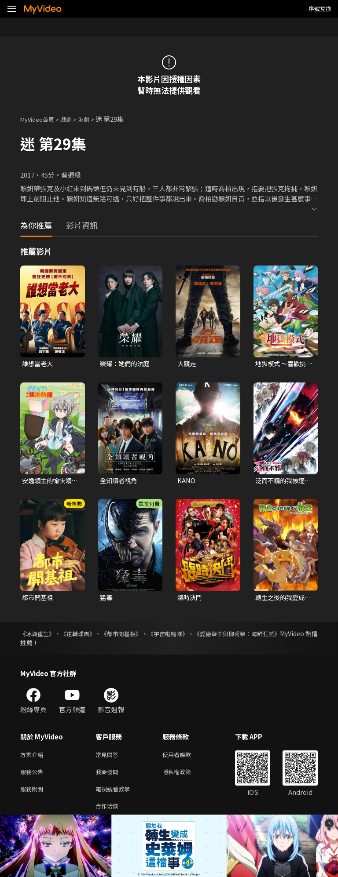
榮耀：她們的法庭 (126, 363)
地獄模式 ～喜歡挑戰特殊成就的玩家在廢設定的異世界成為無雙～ (282, 364)
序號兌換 (320, 8)
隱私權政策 (184, 775)
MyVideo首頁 (40, 119)
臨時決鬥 (190, 599)
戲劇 (73, 119)
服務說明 (33, 794)
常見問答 (109, 757)
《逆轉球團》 (87, 635)
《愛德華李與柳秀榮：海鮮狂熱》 (271, 635)
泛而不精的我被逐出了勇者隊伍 (281, 482)
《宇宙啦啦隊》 (192, 635)
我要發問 (109, 775)
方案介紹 (33, 757)
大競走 (187, 363)
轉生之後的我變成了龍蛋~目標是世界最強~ (283, 599)
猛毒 (106, 599)
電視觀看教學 (115, 794)
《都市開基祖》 (138, 635)
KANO (186, 481)
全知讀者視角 (120, 481)
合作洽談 (109, 812)
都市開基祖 (38, 599)
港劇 (92, 119)
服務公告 (33, 775)
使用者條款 (184, 757)
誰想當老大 (38, 363)
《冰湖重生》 (38, 635)
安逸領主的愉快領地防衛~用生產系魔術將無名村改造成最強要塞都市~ (50, 482)
